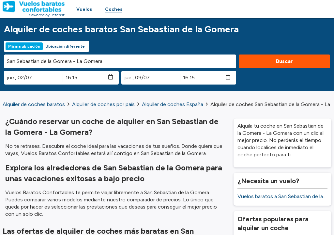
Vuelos (84, 9)
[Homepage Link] (34, 6)
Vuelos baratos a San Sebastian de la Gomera (282, 196)
